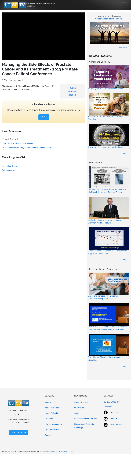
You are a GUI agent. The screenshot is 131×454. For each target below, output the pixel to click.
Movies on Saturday (53, 424)
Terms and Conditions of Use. (62, 451)
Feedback (108, 407)
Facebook (114, 412)
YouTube (113, 418)
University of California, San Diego (84, 426)
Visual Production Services (85, 419)
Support (77, 413)
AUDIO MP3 (73, 92)
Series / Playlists (52, 413)
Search (48, 435)
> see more (122, 48)
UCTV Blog (79, 408)
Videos (48, 402)
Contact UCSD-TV (112, 402)
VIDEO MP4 (72, 95)
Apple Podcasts (116, 424)
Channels (49, 419)
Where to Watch (52, 429)
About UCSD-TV (81, 402)
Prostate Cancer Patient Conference (109, 19)
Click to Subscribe (18, 432)
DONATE (44, 117)
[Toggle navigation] (123, 4)
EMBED (73, 88)
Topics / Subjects (52, 408)
